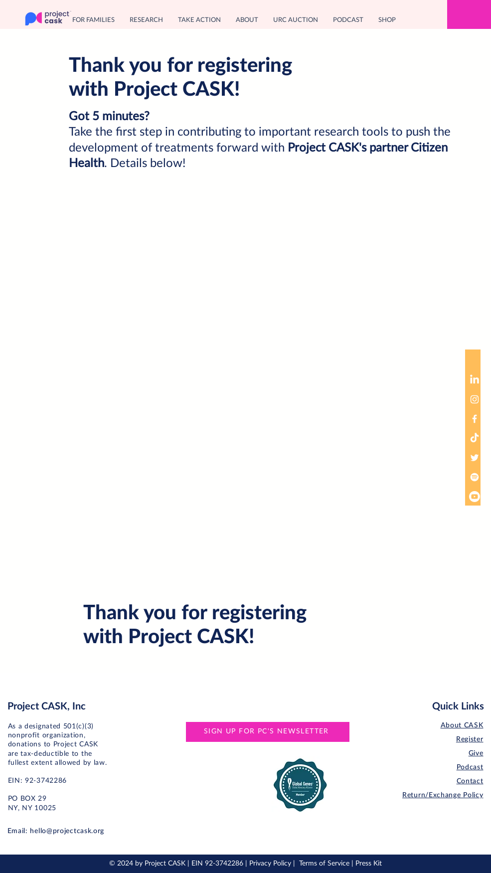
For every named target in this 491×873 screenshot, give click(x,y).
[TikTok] (474, 438)
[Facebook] (474, 418)
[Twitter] (474, 457)
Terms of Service (324, 863)
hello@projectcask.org (67, 831)
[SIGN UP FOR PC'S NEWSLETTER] (267, 732)
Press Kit (368, 863)
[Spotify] (474, 477)
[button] (93, 20)
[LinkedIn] (474, 379)
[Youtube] (474, 496)
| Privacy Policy (269, 863)
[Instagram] (474, 399)
